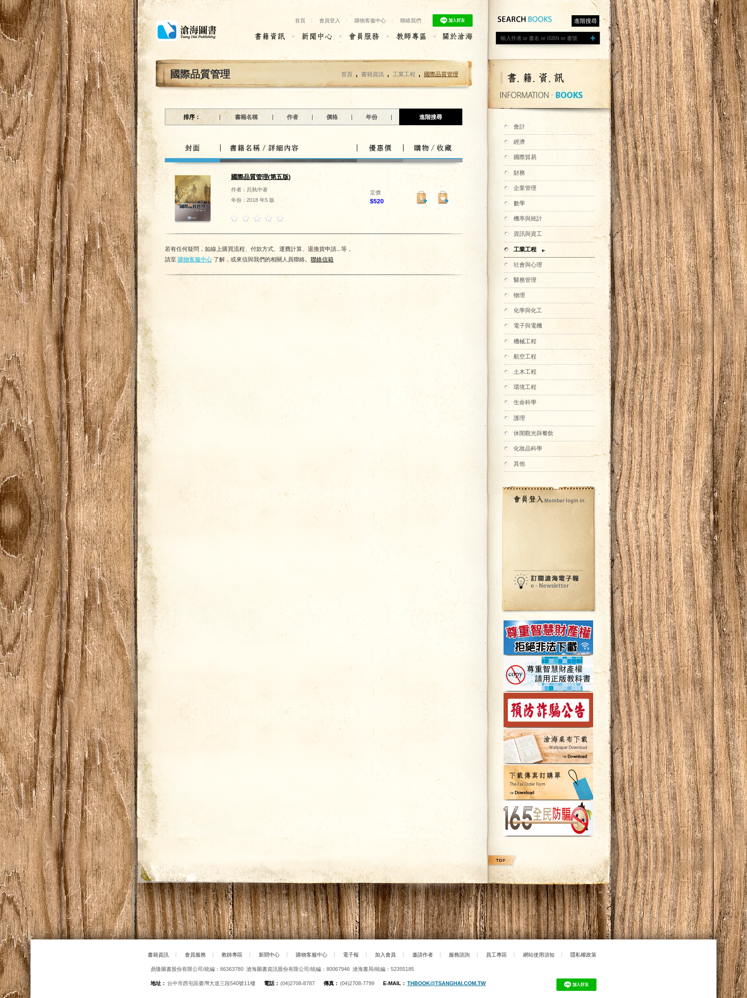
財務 (519, 173)
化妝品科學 (528, 448)
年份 (371, 117)
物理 (519, 295)
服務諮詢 (459, 955)
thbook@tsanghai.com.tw (446, 983)
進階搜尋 (585, 21)
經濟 (519, 142)
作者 (292, 117)
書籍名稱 (246, 117)
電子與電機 (528, 325)
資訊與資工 (528, 233)
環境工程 (525, 387)
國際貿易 (525, 157)
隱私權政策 (583, 955)
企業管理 (525, 188)
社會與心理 (528, 264)
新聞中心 (269, 955)
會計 (519, 126)
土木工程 (525, 372)
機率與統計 (528, 218)
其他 (519, 463)
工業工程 (525, 249)
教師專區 (232, 955)
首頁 (300, 20)
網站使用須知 (539, 955)
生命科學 (525, 402)
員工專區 (496, 955)
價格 (332, 117)
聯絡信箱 (322, 259)
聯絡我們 (410, 20)
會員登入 (329, 20)
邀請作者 (422, 955)
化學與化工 (528, 310)
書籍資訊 (372, 74)
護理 (519, 418)
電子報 (351, 955)
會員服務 (195, 955)
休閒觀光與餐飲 (534, 433)
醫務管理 (525, 280)
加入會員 (385, 955)
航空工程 (525, 356)
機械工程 (525, 341)
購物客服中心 (370, 20)
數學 (519, 203)
